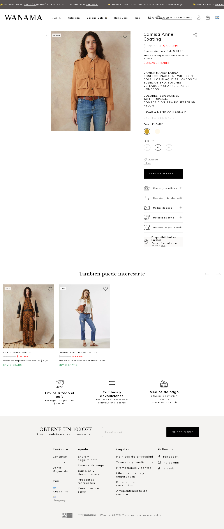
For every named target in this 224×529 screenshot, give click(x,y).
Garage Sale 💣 (97, 17)
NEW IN (56, 17)
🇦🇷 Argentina (61, 489)
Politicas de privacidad (134, 456)
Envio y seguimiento (88, 458)
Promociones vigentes (134, 467)
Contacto (60, 456)
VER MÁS (15, 4)
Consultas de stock (88, 490)
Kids (137, 17)
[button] (150, 17)
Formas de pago (91, 465)
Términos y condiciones (134, 462)
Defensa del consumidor (126, 483)
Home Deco (121, 17)
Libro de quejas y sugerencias (130, 475)
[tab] (163, 188)
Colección (74, 17)
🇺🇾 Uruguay (59, 498)
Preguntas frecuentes (86, 481)
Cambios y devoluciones (88, 472)
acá (163, 245)
